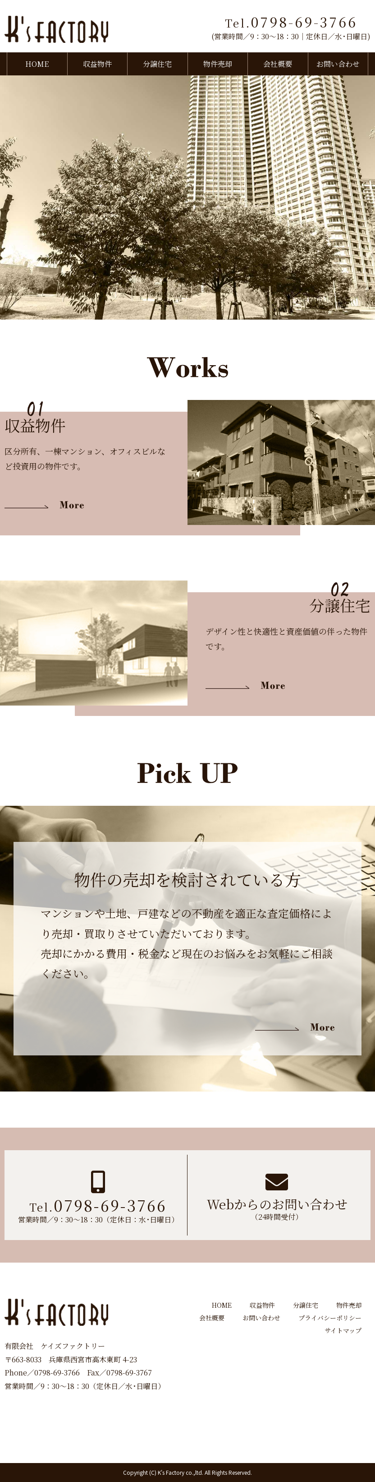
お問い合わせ (338, 64)
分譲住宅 (157, 64)
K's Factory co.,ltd (180, 1472)
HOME (37, 64)
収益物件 (97, 64)
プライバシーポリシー (329, 1317)
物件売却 (217, 64)
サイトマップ (343, 1330)
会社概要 (277, 64)
